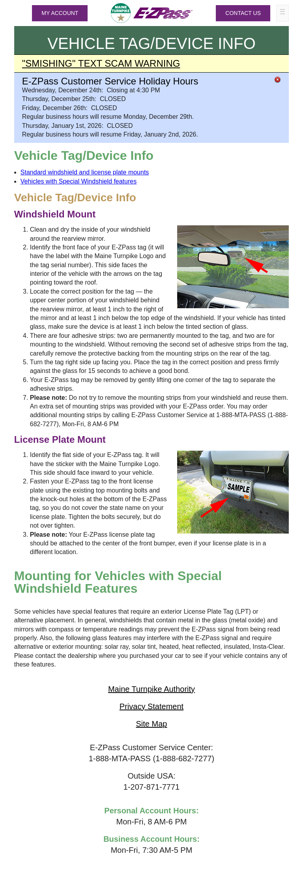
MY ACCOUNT (59, 13)
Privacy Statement (151, 706)
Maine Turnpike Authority (151, 689)
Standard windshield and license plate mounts (85, 172)
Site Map (151, 723)
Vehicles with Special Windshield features (79, 181)
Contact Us (243, 13)
